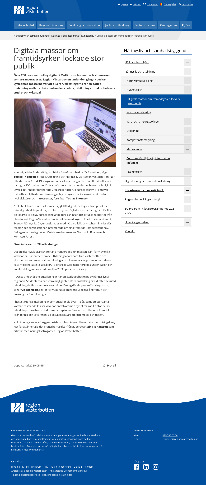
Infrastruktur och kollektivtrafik (144, 190)
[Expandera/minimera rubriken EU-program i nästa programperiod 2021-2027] (187, 208)
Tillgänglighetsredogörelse (25, 474)
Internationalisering (138, 112)
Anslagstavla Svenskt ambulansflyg (68, 470)
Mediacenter (134, 149)
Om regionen (168, 25)
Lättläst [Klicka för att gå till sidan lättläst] (137, 4)
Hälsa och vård (25, 25)
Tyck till (111, 365)
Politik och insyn (145, 25)
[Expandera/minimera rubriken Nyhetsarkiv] (187, 90)
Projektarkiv (133, 172)
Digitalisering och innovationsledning (147, 181)
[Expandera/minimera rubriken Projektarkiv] (187, 171)
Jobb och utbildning (117, 25)
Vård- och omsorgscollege (142, 121)
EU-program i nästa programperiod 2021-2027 (150, 211)
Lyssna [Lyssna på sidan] (124, 4)
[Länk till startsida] (31, 10)
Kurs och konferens (61, 466)
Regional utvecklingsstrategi (142, 199)
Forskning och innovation (84, 25)
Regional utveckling (51, 25)
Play (46, 466)
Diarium (78, 466)
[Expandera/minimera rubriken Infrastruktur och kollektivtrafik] (187, 190)
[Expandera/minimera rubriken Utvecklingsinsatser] (187, 222)
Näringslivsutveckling (139, 81)
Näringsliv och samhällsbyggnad (31, 35)
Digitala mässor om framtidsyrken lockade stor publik (154, 101)
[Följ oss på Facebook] (137, 467)
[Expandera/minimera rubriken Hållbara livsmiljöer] (187, 62)
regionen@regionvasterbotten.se (180, 438)
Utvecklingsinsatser (137, 222)
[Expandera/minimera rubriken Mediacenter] (187, 149)
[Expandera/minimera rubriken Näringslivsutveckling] (187, 80)
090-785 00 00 (170, 435)
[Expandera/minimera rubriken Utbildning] (187, 130)
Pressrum (36, 466)
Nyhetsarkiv (87, 35)
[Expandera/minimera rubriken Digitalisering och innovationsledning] (187, 181)
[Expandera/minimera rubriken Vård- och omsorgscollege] (187, 121)
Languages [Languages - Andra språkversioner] (187, 4)
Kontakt (130, 231)
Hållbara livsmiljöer (137, 62)
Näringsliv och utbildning (65, 35)
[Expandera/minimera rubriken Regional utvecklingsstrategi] (187, 199)
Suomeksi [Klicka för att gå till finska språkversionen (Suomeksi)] (152, 4)
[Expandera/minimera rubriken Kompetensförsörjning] (187, 140)
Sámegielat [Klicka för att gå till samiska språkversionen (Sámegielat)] (170, 4)
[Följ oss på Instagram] (156, 467)
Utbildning (132, 131)
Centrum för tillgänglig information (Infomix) (148, 160)
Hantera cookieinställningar (57, 474)
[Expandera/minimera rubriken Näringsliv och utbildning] (187, 71)
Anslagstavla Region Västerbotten (29, 470)
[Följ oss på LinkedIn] (146, 467)
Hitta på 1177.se (20, 466)
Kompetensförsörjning (140, 140)
